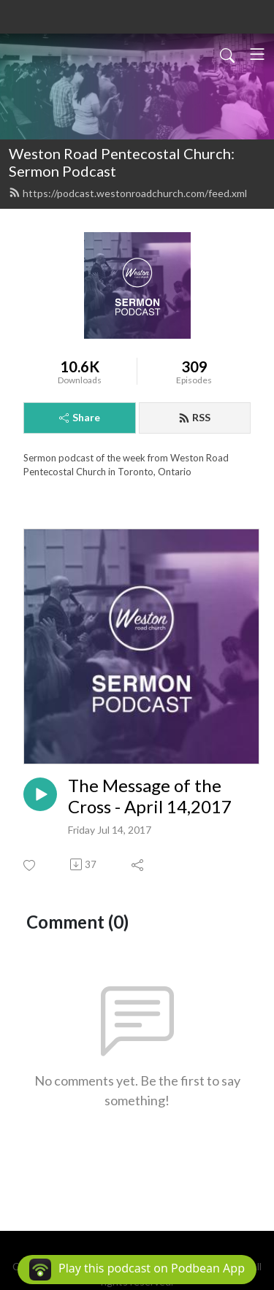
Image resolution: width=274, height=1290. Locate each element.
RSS (194, 417)
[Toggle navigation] (257, 54)
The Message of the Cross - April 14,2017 (150, 796)
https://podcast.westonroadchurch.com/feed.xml (128, 193)
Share (79, 417)
